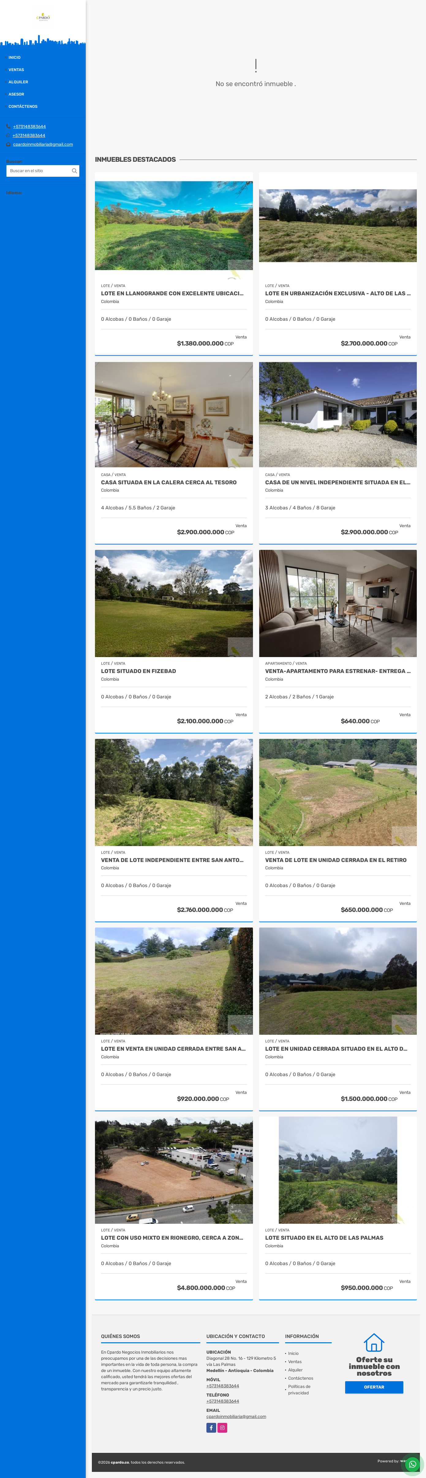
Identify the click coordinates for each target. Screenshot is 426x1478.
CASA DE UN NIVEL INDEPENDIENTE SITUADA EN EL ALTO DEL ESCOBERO (338, 482)
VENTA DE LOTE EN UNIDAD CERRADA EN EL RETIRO (336, 860)
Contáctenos (23, 106)
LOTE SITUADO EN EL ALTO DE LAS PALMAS (324, 1238)
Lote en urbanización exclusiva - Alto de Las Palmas (338, 293)
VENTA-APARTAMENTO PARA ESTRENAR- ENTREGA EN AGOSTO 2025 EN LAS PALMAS (338, 671)
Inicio (15, 57)
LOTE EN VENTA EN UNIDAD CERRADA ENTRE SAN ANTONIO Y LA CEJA (174, 1049)
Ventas (16, 69)
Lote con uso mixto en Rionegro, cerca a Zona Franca (174, 1238)
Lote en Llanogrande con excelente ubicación (174, 293)
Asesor (16, 94)
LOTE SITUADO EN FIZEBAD (138, 671)
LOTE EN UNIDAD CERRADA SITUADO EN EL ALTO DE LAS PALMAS (338, 1049)
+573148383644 (29, 126)
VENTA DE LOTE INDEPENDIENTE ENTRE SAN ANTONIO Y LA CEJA (174, 860)
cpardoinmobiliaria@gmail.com (43, 144)
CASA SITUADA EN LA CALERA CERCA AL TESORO (169, 482)
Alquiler (18, 82)
